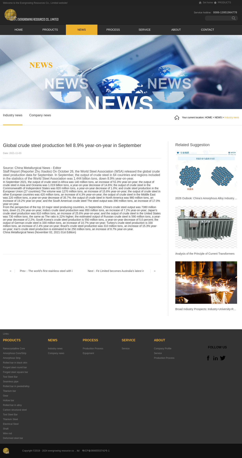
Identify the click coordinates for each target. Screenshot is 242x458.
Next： (116, 271)
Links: (6, 333)
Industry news (231, 117)
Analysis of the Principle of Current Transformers (205, 253)
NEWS (218, 117)
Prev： (46, 271)
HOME (19, 29)
